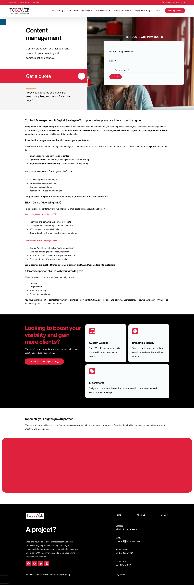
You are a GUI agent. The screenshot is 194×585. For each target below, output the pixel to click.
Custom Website (98, 342)
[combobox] (111, 70)
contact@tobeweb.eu (128, 541)
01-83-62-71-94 (124, 552)
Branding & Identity (143, 342)
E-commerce (96, 382)
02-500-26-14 (124, 564)
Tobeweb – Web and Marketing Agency (52, 574)
